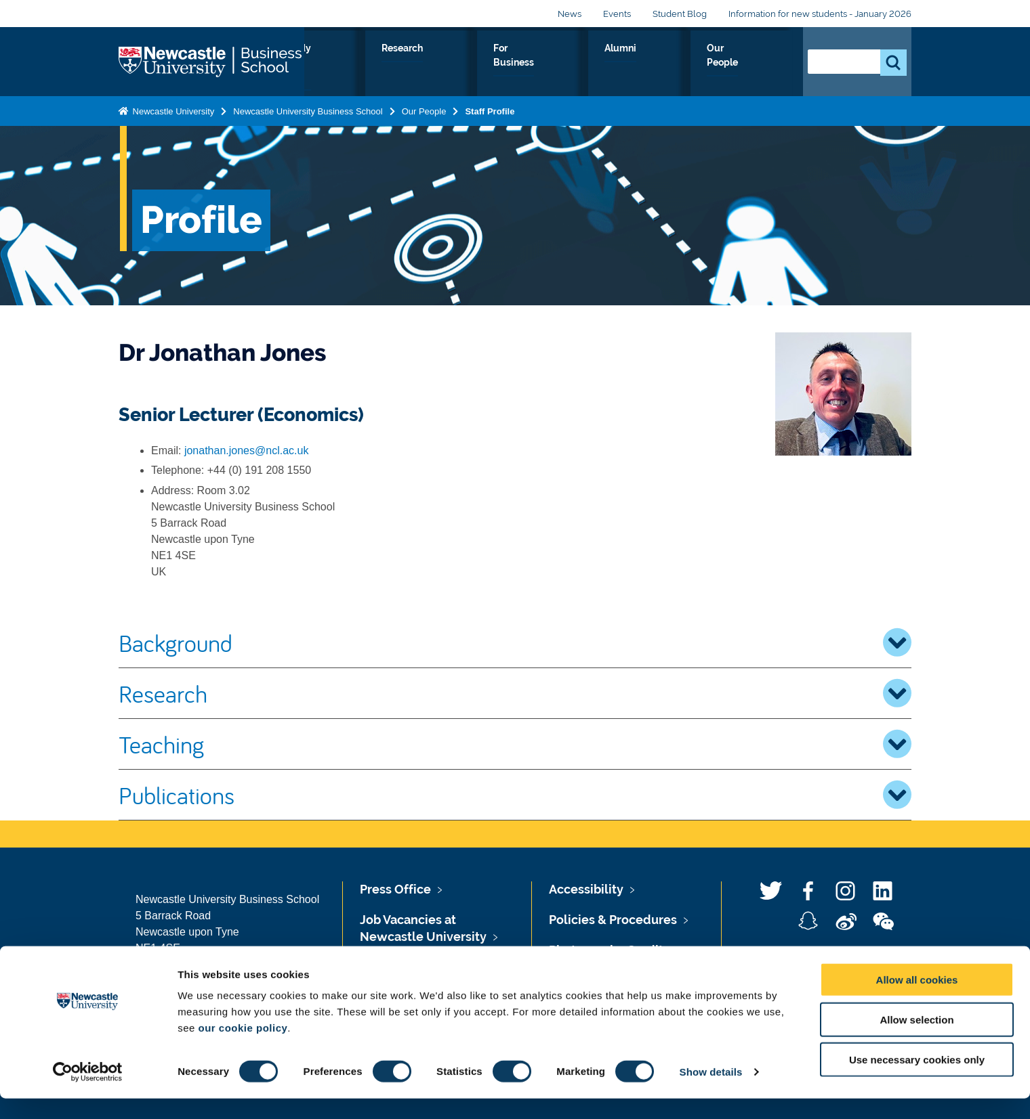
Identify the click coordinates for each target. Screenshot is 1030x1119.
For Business (609, 63)
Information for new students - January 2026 (819, 14)
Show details (711, 1092)
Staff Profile (489, 109)
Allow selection (916, 1040)
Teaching (515, 744)
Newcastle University (172, 109)
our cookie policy (242, 1048)
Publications (515, 794)
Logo (211, 60)
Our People (751, 63)
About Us (366, 63)
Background (515, 642)
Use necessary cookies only (917, 1080)
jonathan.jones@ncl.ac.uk (246, 450)
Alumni (682, 63)
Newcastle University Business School (307, 109)
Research (529, 63)
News (569, 14)
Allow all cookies (917, 1000)
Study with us (447, 63)
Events (617, 14)
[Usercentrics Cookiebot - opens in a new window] (87, 1092)
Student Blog (680, 14)
